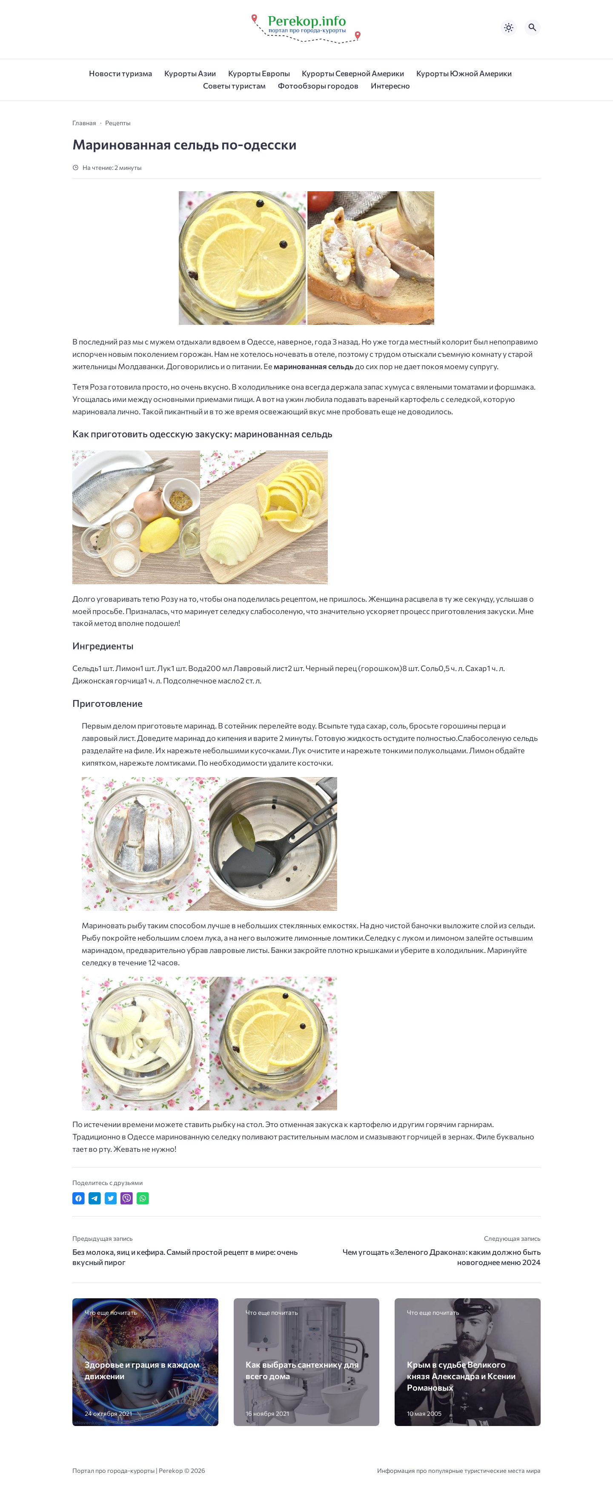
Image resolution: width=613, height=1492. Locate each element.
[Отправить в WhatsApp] (143, 1198)
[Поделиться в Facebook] (78, 1198)
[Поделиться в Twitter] (111, 1198)
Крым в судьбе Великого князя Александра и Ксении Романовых (461, 1375)
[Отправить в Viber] (126, 1198)
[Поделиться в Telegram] (95, 1198)
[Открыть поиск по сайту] (532, 28)
